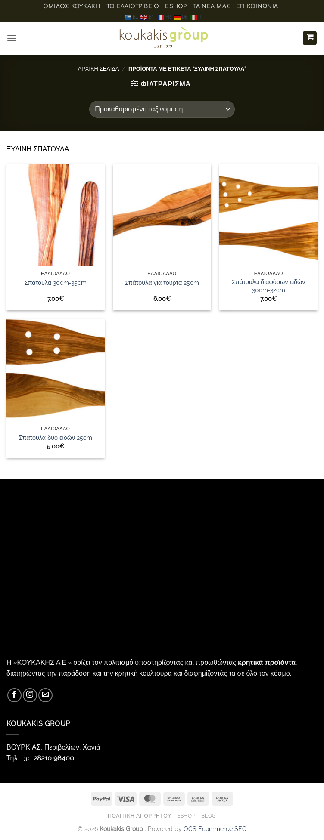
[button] (11, 38)
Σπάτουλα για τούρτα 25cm (162, 282)
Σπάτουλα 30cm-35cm (55, 282)
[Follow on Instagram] (30, 695)
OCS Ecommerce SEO (215, 828)
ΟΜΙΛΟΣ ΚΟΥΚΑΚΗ (71, 6)
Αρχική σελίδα (98, 68)
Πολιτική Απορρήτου (139, 815)
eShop (176, 6)
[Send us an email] (45, 695)
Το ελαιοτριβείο (132, 6)
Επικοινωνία (257, 6)
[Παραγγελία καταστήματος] (161, 109)
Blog (208, 815)
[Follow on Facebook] (14, 695)
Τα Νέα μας (212, 6)
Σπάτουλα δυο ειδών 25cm (55, 437)
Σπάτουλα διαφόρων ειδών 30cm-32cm (268, 285)
